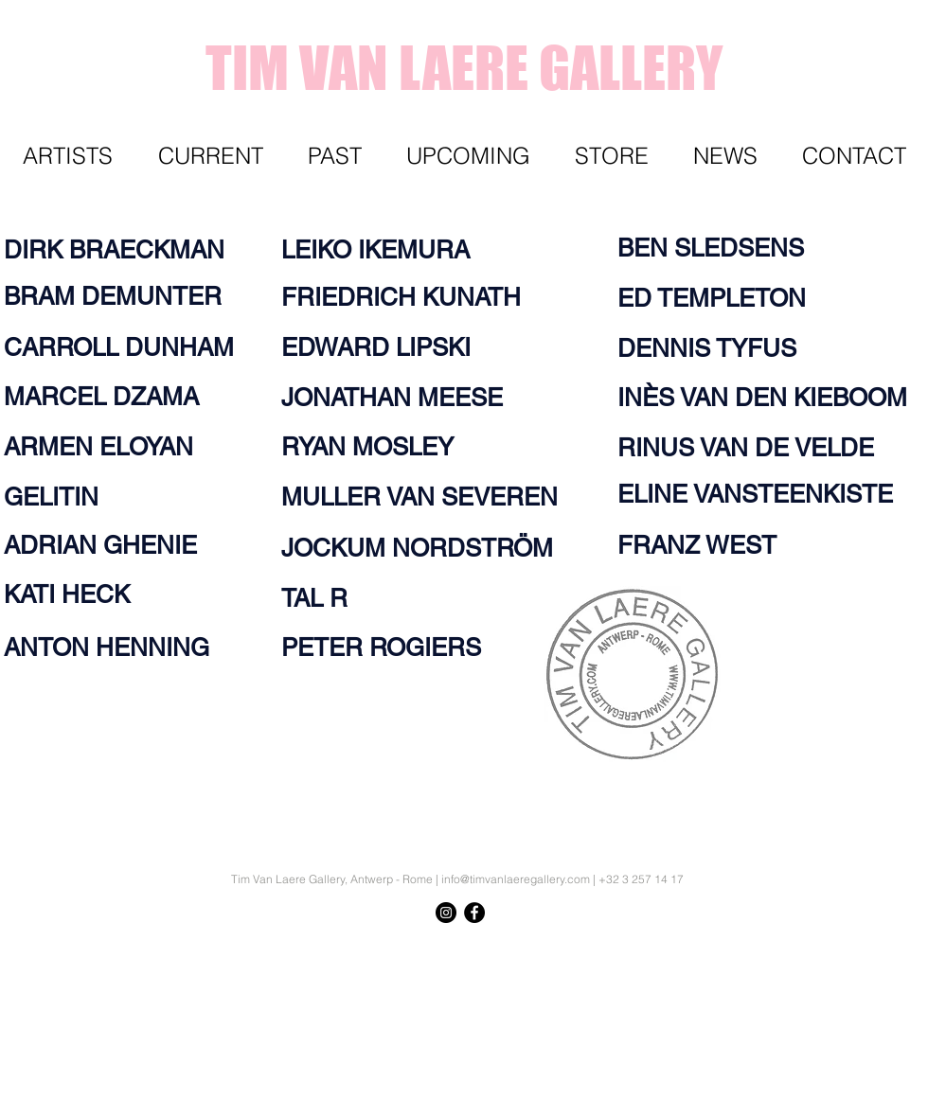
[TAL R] (318, 598)
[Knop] (876, 947)
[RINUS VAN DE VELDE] (756, 447)
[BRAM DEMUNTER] (123, 296)
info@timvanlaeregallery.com (515, 879)
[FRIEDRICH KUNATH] (412, 297)
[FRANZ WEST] (702, 545)
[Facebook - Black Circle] (474, 912)
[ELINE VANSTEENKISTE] (762, 494)
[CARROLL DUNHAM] (123, 347)
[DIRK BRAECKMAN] (123, 250)
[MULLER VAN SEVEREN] (437, 497)
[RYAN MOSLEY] (377, 446)
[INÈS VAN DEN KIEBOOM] (769, 397)
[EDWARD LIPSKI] (386, 347)
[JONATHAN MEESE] (403, 397)
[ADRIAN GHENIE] (113, 545)
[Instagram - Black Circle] (446, 912)
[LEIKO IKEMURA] (386, 250)
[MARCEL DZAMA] (113, 396)
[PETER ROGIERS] (394, 647)
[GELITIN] (57, 497)
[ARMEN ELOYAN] (109, 446)
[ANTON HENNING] (117, 647)
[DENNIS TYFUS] (713, 348)
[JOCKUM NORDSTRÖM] (430, 548)
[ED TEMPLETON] (718, 298)
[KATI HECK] (74, 594)
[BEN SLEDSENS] (718, 248)
